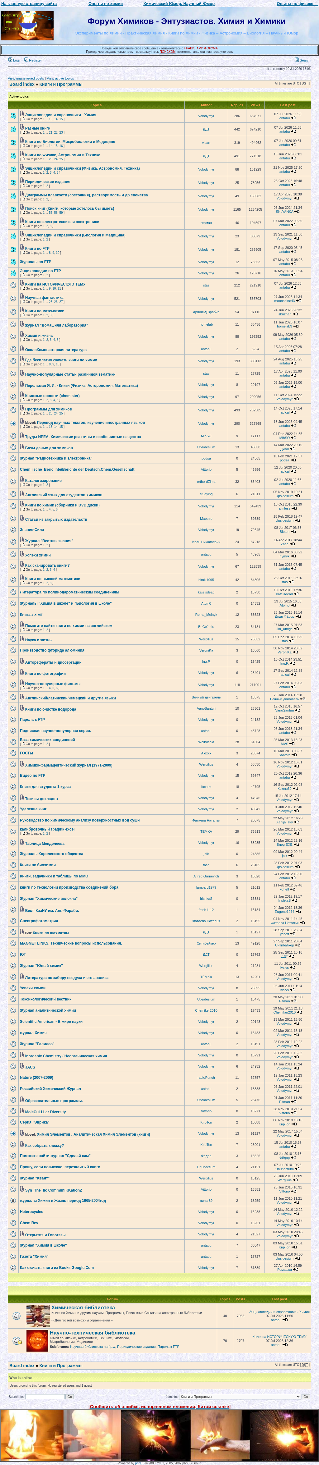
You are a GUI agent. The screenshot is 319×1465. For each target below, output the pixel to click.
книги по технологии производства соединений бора (69, 887)
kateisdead (206, 592)
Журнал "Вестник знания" (49, 541)
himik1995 (206, 580)
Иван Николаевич (206, 542)
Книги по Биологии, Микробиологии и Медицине (70, 142)
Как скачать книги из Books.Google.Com (57, 1268)
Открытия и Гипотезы (45, 1235)
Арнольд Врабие (206, 312)
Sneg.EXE (285, 844)
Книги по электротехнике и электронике (62, 222)
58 (56, 212)
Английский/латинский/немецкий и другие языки (70, 698)
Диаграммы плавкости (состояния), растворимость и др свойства (86, 195)
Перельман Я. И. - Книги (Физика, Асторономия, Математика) (81, 385)
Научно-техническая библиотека (92, 1333)
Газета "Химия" (34, 1256)
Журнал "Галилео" (37, 1044)
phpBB (140, 1463)
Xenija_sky (284, 822)
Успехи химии (38, 555)
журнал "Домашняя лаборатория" (56, 325)
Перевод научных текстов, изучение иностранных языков (91, 422)
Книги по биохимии (38, 865)
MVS (284, 744)
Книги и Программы (60, 84)
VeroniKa (206, 650)
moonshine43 (284, 301)
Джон (284, 449)
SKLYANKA (284, 211)
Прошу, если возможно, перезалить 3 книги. (60, 1167)
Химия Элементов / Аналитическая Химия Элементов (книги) (93, 1134)
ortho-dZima (206, 481)
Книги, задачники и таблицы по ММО (54, 876)
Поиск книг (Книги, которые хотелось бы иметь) (69, 208)
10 (57, 252)
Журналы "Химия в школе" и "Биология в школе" (66, 603)
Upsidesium (206, 447)
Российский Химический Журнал (50, 1089)
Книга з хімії (31, 614)
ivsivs (284, 967)
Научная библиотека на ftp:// (92, 1346)
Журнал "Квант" (35, 1178)
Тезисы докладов (41, 799)
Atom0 (206, 603)
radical (284, 412)
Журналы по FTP (35, 262)
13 (50, 119)
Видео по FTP (32, 775)
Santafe (285, 755)
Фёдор (206, 1156)
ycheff (284, 889)
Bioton (284, 531)
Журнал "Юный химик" (41, 966)
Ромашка (284, 1269)
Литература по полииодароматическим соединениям (69, 592)
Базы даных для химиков (49, 448)
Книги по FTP (37, 248)
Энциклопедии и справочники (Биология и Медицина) (75, 235)
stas (206, 285)
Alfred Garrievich (206, 876)
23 (61, 132)
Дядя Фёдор (284, 616)
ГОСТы (26, 753)
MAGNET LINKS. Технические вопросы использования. (71, 943)
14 (56, 119)
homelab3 (284, 326)
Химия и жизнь (39, 335)
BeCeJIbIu (206, 627)
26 (56, 302)
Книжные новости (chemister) (52, 396)
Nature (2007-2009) (36, 1077)
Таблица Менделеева (44, 843)
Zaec (284, 544)
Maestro (206, 518)
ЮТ (23, 954)
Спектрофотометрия (39, 921)
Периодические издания (47, 182)
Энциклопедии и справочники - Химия (60, 115)
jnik (206, 854)
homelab (206, 324)
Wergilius (206, 639)
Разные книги (37, 128)
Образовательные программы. (54, 1101)
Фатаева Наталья (206, 820)
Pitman (284, 1001)
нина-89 (206, 1200)
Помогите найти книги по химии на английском (68, 626)
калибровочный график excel (47, 829)
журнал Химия (33, 1033)
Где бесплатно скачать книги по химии (61, 360)
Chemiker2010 (206, 1010)
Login (14, 60)
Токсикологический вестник (45, 999)
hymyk (285, 556)
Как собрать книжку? (44, 1145)
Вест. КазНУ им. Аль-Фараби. (52, 911)
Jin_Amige (285, 629)
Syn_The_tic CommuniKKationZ (53, 1190)
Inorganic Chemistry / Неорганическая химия (66, 1056)
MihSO (206, 436)
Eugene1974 (284, 911)
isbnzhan (284, 314)
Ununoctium (206, 1167)
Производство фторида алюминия (52, 650)
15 (61, 119)
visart (206, 142)
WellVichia (206, 742)
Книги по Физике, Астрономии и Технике (62, 155)
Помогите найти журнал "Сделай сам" (55, 1156)
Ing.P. (206, 661)
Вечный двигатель (206, 697)
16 (61, 146)
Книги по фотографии (45, 673)
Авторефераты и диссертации (53, 662)
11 (59, 288)
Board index (22, 84)
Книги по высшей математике (52, 579)
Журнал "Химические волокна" (49, 898)
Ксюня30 (284, 788)
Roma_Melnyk (206, 614)
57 (50, 212)
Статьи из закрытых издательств (56, 519)
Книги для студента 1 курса (45, 787)
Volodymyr (206, 116)
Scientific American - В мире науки (51, 1021)
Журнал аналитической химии (48, 1010)
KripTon (206, 1122)
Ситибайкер (206, 943)
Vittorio (206, 469)
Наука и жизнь (38, 640)
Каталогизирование (43, 480)
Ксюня (206, 787)
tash (206, 865)
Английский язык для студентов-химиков (63, 495)
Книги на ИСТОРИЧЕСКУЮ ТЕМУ (55, 284)
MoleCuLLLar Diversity (45, 1112)
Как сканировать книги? (47, 565)
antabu (284, 118)
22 (56, 132)
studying (206, 494)
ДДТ (206, 129)
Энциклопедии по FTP (40, 271)
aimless (284, 508)
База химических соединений (47, 740)
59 (61, 212)
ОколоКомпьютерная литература (56, 350)
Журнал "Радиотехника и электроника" (56, 458)
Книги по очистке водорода (50, 709)
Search (303, 60)
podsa (206, 458)
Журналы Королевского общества (51, 854)
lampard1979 (206, 887)
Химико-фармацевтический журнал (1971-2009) (68, 765)
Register (33, 60)
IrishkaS (206, 898)
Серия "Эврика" (35, 1122)
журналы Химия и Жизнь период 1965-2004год (63, 1200)
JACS (30, 1067)
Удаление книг (33, 809)
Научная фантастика (44, 297)
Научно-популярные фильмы (52, 684)
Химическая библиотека (83, 1308)
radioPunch (206, 1077)
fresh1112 (206, 910)
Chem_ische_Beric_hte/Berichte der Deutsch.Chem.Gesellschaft (77, 469)
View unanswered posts (26, 78)
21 (50, 132)
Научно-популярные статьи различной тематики (70, 374)
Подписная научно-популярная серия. (55, 731)
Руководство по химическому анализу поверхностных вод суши (80, 820)
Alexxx (206, 753)
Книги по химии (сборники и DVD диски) (62, 505)
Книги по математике (44, 311)
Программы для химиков (48, 409)
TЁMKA (206, 831)
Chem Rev (29, 1223)
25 (61, 159)
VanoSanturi (206, 708)
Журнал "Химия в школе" (43, 1245)
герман (206, 223)
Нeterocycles (31, 1212)
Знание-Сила (32, 530)
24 (56, 159)
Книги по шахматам (51, 933)
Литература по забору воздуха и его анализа (66, 978)
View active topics (60, 78)
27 (61, 302)
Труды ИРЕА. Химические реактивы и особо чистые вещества (83, 437)
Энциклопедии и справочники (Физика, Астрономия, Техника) (82, 168)
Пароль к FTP (32, 719)
